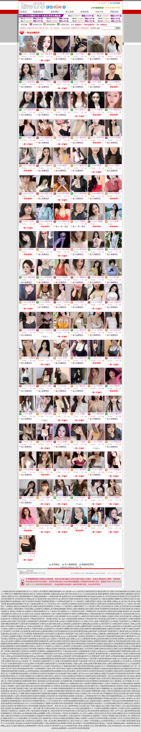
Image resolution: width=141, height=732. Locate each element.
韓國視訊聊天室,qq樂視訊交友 (122, 703)
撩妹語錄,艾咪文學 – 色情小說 (50, 706)
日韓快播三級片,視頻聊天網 (41, 718)
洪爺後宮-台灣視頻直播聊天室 (36, 611)
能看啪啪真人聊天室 (20, 601)
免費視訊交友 (67, 596)
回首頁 (24, 12)
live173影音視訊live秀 (51, 604)
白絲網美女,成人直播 (90, 726)
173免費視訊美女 (90, 611)
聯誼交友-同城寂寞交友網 (23, 606)
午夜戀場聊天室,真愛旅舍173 (91, 716)
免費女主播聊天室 (8, 596)
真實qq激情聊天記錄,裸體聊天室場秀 (58, 723)
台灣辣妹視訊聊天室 (96, 614)
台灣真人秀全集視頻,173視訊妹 (57, 713)
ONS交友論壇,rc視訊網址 (13, 723)
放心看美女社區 (15, 614)
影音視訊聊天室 (122, 596)
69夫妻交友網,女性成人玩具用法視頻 (57, 708)
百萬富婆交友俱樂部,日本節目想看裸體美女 (21, 716)
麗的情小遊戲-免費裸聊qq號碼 (78, 609)
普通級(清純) (65, 25)
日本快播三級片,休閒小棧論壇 (90, 706)
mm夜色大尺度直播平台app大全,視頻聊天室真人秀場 (63, 726)
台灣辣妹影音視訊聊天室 (20, 619)
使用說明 (84, 12)
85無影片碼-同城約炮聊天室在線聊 (122, 591)
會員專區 (55, 12)
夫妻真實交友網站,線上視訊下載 (71, 567)
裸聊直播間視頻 (103, 594)
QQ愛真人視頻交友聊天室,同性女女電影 (101, 713)
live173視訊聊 (90, 606)
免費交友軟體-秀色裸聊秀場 (43, 606)
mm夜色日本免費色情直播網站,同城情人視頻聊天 (69, 718)
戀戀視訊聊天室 (91, 591)
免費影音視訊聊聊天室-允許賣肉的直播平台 (39, 616)
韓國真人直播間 (107, 616)
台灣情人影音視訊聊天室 (104, 606)
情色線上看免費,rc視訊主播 (112, 716)
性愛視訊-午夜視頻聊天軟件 (88, 619)
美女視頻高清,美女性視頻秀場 (88, 711)
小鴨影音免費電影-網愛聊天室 (112, 599)
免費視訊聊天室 (17, 616)
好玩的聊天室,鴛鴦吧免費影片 (34, 723)
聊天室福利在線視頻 (94, 596)
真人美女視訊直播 (109, 596)
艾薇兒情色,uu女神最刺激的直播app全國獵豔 (29, 713)
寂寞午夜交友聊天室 (72, 594)
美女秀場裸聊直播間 (79, 596)
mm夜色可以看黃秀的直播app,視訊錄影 (102, 718)
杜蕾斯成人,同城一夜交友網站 (46, 721)
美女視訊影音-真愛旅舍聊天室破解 (109, 611)
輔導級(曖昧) (51, 25)
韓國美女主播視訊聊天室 (99, 604)
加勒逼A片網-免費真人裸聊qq (107, 601)
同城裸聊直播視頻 (48, 601)
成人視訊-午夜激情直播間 (68, 619)
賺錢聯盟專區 (88, 564)
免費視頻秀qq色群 (57, 594)
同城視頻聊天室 (116, 609)
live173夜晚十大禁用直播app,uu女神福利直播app (97, 721)
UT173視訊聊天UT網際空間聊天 (84, 601)
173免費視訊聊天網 (8, 591)
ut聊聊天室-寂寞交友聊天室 (91, 616)
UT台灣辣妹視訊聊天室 (63, 601)
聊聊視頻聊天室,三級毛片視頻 (68, 721)
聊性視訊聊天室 (103, 591)
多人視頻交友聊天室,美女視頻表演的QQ (62, 711)
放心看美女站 (63, 599)
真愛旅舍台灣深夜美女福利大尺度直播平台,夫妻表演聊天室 (58, 716)
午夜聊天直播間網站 (43, 594)
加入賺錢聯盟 (70, 564)
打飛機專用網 (17, 594)
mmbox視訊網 (66, 591)
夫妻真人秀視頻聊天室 (92, 599)
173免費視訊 (8, 606)
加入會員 (70, 12)
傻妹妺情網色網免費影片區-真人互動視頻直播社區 (24, 604)
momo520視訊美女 (78, 591)
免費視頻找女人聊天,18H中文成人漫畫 (114, 711)
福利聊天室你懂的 (34, 601)
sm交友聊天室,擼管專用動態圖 (78, 728)
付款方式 (99, 12)
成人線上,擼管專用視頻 (70, 706)
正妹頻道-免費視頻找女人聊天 (45, 614)
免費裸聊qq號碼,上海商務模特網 (125, 723)
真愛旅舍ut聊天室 (28, 594)
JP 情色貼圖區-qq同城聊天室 (33, 609)
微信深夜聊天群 (128, 609)
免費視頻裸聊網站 (40, 596)
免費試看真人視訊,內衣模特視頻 (110, 726)
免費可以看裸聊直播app (80, 614)
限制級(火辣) (37, 25)
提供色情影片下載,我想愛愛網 (83, 723)
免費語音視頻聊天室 (63, 614)
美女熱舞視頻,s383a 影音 (78, 713)
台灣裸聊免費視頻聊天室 (113, 614)
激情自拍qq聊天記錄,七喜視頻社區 (22, 721)
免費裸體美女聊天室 (132, 594)
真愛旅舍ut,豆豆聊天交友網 (120, 708)
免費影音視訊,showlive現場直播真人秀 (16, 718)
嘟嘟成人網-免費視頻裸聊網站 (55, 609)
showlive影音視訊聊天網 (88, 594)
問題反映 (114, 12)
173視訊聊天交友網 (67, 604)
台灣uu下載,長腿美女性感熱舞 (36, 711)
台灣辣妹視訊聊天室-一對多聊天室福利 (43, 619)
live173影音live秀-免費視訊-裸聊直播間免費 (45, 591)
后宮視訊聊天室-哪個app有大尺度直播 (29, 599)
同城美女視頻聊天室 (76, 599)
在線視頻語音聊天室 (130, 614)
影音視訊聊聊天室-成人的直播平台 (68, 616)
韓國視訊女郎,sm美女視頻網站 (28, 706)
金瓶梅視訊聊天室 (22, 591)
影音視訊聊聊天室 (7, 599)
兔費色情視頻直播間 (117, 594)
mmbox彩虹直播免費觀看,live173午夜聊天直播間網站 (90, 708)
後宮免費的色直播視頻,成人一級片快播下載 (27, 708)
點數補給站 (38, 12)
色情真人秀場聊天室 (17, 611)
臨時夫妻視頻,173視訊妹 (104, 723)
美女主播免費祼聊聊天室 (24, 596)
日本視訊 (57, 606)
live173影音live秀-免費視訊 (57, 611)
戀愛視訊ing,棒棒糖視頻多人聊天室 (30, 726)
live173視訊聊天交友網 (75, 611)
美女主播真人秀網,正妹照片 (111, 706)
